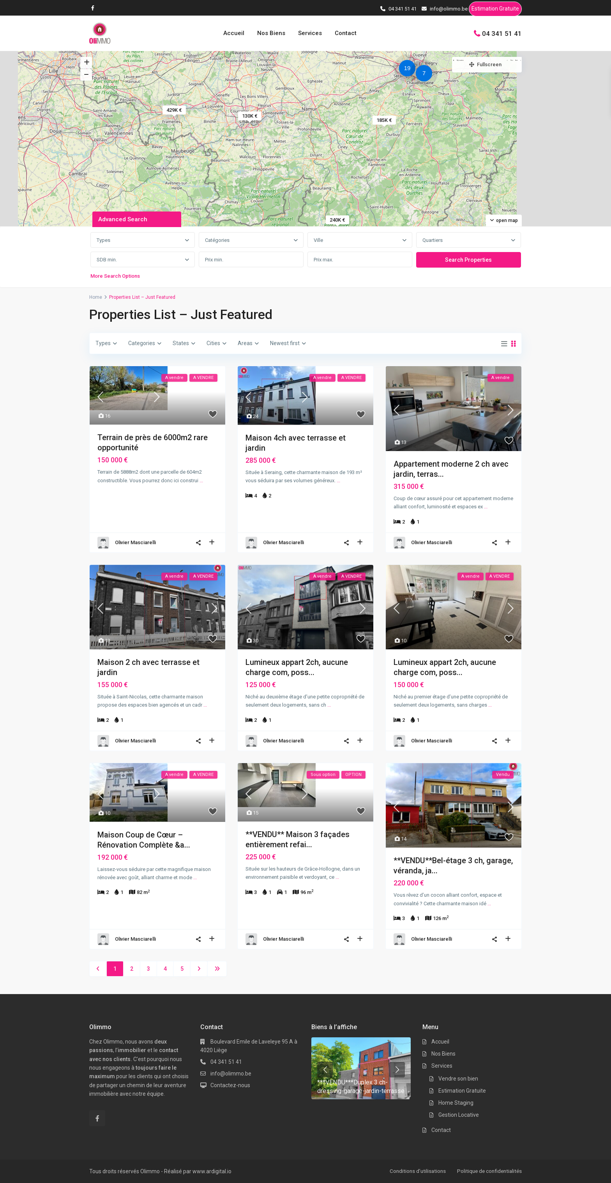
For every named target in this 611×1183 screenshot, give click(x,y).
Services (310, 33)
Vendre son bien (458, 1078)
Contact (346, 33)
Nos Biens (271, 33)
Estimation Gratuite (495, 10)
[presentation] (325, 1069)
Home (95, 297)
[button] (426, 74)
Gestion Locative (458, 1115)
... (201, 480)
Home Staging (455, 1103)
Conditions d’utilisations (414, 1171)
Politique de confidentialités (488, 1171)
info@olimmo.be (230, 1073)
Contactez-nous (230, 1085)
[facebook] (94, 8)
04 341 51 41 (502, 33)
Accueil (233, 33)
